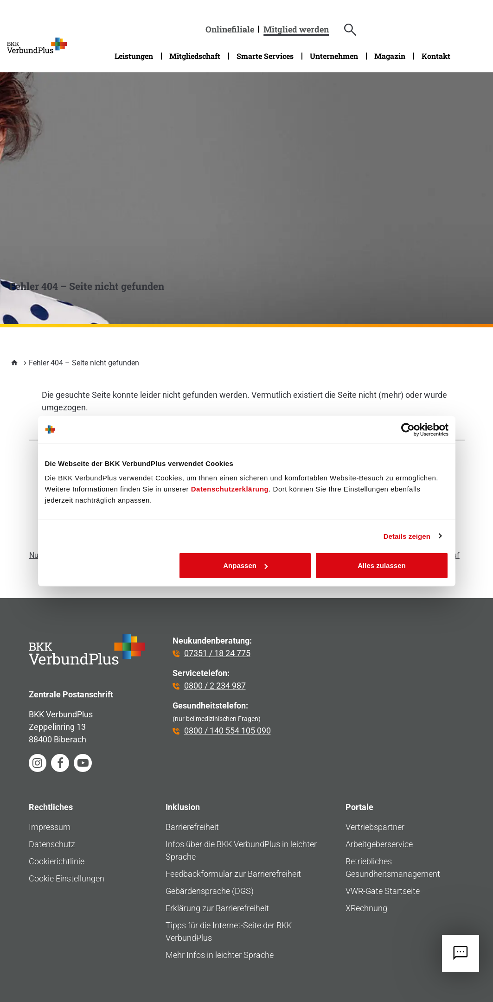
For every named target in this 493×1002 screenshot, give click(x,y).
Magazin (389, 56)
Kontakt (436, 56)
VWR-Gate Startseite (383, 891)
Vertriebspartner (375, 827)
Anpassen (245, 565)
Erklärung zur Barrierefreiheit (217, 908)
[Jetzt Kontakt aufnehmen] (460, 953)
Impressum (49, 827)
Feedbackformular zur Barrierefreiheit (233, 874)
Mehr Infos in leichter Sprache (220, 955)
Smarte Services (265, 56)
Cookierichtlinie (56, 861)
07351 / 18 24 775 (217, 653)
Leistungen (134, 56)
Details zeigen (407, 536)
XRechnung (366, 908)
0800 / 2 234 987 (215, 685)
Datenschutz (52, 844)
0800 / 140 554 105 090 (227, 730)
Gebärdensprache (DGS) (210, 891)
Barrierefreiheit (192, 827)
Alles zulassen (381, 565)
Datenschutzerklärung (230, 489)
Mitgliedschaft (194, 56)
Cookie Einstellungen (66, 878)
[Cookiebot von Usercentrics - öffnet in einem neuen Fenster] (407, 429)
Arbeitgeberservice (379, 844)
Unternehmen (334, 56)
